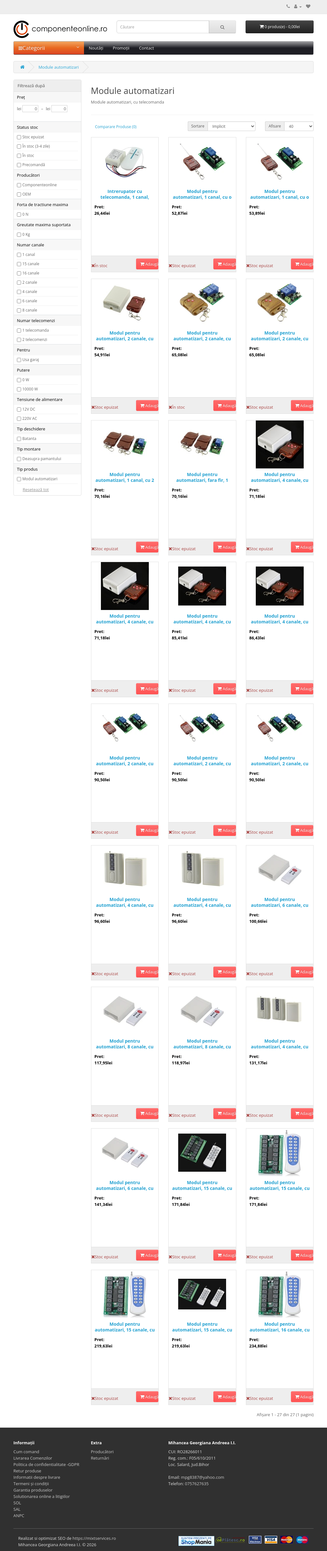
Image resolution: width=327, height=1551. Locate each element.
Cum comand (26, 1452)
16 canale (30, 273)
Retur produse (27, 1471)
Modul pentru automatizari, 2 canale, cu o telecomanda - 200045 (279, 761)
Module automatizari (58, 67)
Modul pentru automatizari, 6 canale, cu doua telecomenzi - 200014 (124, 1186)
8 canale (29, 310)
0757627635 (197, 1483)
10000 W (30, 389)
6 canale (29, 301)
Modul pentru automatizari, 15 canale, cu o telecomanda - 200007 (202, 1186)
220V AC (29, 418)
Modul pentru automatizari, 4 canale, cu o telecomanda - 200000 (279, 477)
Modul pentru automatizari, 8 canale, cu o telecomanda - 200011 (202, 1044)
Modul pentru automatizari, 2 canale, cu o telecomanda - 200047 (125, 761)
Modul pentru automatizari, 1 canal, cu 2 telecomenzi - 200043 (124, 477)
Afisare (275, 126)
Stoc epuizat (33, 137)
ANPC (18, 1515)
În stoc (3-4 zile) (36, 146)
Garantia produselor (33, 1490)
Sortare (197, 126)
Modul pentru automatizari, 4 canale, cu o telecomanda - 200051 (125, 902)
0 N (25, 214)
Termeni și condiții (31, 1483)
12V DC (28, 409)
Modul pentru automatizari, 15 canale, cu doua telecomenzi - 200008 (125, 1327)
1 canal (28, 254)
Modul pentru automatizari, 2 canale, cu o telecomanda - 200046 (202, 761)
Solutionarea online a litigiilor (41, 1496)
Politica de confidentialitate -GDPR (46, 1464)
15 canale (30, 263)
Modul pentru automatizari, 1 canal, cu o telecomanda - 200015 (202, 194)
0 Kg (26, 234)
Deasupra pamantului (41, 458)
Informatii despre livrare (36, 1477)
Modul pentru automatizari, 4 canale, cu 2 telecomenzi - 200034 (279, 1044)
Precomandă (33, 164)
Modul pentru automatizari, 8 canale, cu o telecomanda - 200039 (125, 1044)
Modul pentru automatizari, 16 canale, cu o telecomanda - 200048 (280, 1327)
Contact (146, 48)
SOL (17, 1503)
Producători (102, 1452)
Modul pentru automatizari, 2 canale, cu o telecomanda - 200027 (125, 336)
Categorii (49, 47)
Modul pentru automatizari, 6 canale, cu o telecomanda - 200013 (279, 902)
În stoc (28, 155)
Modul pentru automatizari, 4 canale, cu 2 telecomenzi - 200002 (279, 619)
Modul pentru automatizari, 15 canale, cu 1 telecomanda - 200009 (280, 1186)
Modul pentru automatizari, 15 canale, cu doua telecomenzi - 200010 (202, 1327)
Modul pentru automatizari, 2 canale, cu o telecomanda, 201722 (202, 336)
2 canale (29, 282)
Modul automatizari (39, 479)
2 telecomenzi (34, 339)
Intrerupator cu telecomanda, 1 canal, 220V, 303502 (125, 194)
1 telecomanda (35, 330)
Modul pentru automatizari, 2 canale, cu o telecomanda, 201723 (279, 336)
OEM (26, 194)
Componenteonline (39, 185)
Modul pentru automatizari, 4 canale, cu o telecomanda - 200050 (202, 902)
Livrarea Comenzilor (32, 1458)
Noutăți (96, 48)
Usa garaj (30, 359)
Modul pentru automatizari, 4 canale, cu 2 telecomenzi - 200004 (202, 619)
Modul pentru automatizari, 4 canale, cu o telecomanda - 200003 (125, 619)
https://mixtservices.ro (94, 1538)
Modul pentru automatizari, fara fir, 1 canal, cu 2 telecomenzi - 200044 (202, 477)
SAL (16, 1509)
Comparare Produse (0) (116, 126)
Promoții (121, 48)
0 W (25, 379)
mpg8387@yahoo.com (202, 1477)
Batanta (29, 438)
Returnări (100, 1458)
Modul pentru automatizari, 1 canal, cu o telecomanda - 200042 (279, 194)
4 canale (29, 291)
